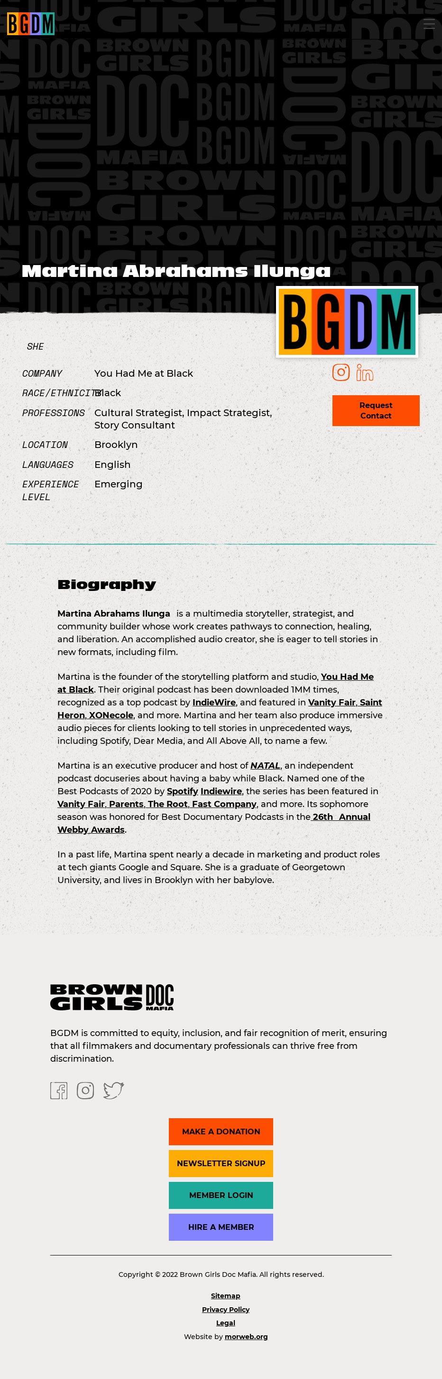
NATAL (265, 766)
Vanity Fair (332, 702)
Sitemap (225, 1296)
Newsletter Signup (221, 1163)
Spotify (182, 791)
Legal (225, 1323)
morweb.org (246, 1336)
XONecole (110, 715)
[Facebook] (58, 1089)
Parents (125, 804)
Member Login (221, 1195)
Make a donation (221, 1131)
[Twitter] (113, 1089)
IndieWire (214, 702)
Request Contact (376, 410)
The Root (167, 804)
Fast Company (223, 804)
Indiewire (221, 791)
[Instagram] (85, 1089)
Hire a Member (221, 1227)
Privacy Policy (225, 1309)
